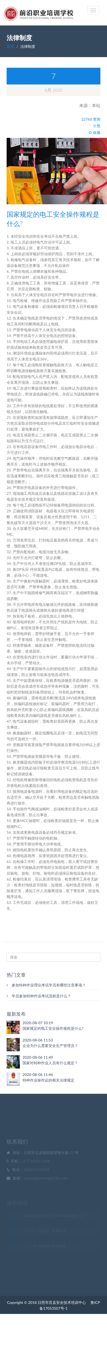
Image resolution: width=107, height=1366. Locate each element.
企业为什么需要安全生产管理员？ (50, 1045)
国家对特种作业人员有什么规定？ (50, 1063)
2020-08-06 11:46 (38, 1074)
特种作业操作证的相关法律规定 (48, 1080)
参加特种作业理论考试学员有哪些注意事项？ (46, 985)
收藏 (94, 132)
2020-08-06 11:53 (38, 1040)
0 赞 (96, 126)
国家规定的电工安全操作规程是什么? (53, 1028)
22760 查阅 (90, 119)
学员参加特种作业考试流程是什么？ (39, 996)
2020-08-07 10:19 (38, 1022)
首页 (10, 46)
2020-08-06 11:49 (38, 1057)
